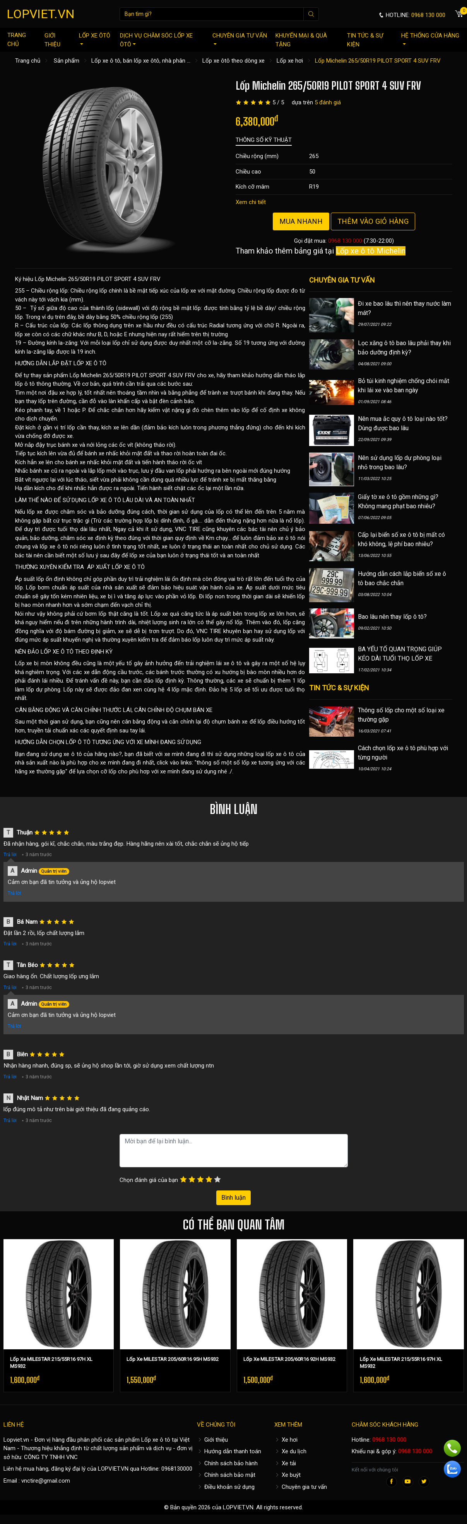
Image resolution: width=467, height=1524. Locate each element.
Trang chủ (16, 40)
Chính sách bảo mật (226, 1474)
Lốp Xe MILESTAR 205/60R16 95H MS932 (173, 1359)
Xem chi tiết (251, 202)
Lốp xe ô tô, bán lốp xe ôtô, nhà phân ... (140, 60)
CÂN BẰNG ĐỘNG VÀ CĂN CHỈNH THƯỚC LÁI (73, 710)
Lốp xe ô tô (155, 1439)
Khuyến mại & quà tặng (301, 40)
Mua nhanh (301, 221)
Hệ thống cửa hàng (430, 38)
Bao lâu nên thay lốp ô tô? (392, 616)
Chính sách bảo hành (227, 1463)
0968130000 (176, 1468)
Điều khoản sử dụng (226, 1486)
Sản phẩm (66, 60)
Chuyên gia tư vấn (239, 38)
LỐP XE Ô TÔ (90, 363)
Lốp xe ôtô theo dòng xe (233, 60)
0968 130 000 (345, 240)
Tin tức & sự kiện (365, 40)
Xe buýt (287, 1474)
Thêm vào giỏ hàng (373, 221)
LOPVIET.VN (41, 14)
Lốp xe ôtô (94, 38)
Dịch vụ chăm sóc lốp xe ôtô (156, 40)
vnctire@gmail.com (45, 1480)
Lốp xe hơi (290, 60)
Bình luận (233, 1197)
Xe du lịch (290, 1451)
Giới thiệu (52, 40)
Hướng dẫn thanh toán (229, 1451)
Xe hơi (286, 1439)
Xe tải (285, 1463)
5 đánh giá (328, 102)
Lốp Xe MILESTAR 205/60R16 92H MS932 (289, 1359)
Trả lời (10, 854)
